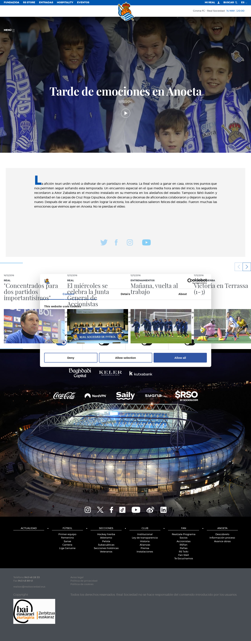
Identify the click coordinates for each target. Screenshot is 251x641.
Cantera (67, 545)
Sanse (67, 541)
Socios (183, 538)
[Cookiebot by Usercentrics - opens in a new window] (190, 281)
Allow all (180, 357)
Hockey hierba (106, 534)
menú (9, 30)
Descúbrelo (222, 534)
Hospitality (65, 2)
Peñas (183, 548)
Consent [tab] (68, 294)
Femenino (67, 538)
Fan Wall (183, 555)
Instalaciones (145, 552)
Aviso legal (77, 577)
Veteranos (106, 552)
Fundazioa (11, 2)
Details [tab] (125, 294)
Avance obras (222, 541)
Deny (70, 357)
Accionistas (183, 541)
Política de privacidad (83, 581)
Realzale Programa (183, 534)
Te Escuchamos (183, 558)
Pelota (106, 541)
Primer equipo (67, 534)
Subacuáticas (106, 545)
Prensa (145, 548)
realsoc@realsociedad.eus (29, 587)
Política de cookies (81, 584)
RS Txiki (183, 552)
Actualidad (29, 528)
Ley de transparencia (145, 538)
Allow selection (125, 357)
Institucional (145, 534)
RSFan (183, 545)
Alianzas (145, 545)
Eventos (83, 2)
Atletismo (106, 538)
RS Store (29, 2)
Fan (183, 528)
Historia (145, 541)
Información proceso (222, 538)
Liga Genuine (67, 548)
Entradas (46, 2)
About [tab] (182, 294)
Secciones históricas (106, 548)
